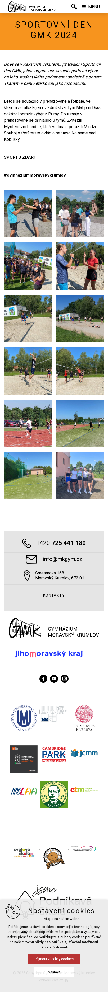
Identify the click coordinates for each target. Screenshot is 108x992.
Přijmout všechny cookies (54, 959)
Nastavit (54, 972)
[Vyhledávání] (74, 6)
